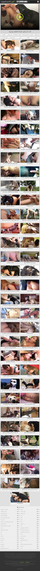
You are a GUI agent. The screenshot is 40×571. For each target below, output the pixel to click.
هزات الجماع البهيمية (32, 490)
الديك (21, 525)
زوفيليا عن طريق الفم (27, 405)
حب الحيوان (22, 193)
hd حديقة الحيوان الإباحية (24, 207)
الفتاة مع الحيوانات (23, 108)
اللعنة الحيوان (2, 122)
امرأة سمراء (12, 37)
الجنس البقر (2, 94)
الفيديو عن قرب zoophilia (34, 405)
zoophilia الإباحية (17, 34)
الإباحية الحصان (25, 94)
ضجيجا (2, 136)
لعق (4, 94)
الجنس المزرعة (5, 37)
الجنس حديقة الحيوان (3, 221)
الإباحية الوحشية (3, 523)
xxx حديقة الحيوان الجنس (24, 377)
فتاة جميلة (2, 540)
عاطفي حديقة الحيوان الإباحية (27, 34)
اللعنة (36, 37)
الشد (14, 504)
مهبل (21, 292)
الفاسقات (2, 546)
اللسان (31, 278)
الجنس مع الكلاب (26, 193)
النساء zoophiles (29, 221)
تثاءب (21, 548)
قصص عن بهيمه (30, 320)
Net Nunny (22, 562)
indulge (35, 108)
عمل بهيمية (22, 94)
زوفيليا (8, 193)
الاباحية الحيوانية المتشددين (11, 108)
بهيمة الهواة (37, 34)
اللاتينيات (3, 34)
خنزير (5, 122)
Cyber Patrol (27, 562)
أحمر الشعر (9, 34)
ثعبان (13, 504)
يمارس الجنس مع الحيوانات (4, 108)
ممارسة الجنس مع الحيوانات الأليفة (30, 108)
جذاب (9, 136)
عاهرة (9, 405)
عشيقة (30, 122)
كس (20, 37)
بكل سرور (2, 538)
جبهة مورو (34, 207)
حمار (21, 419)
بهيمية (28, 37)
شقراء (32, 136)
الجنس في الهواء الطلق (31, 94)
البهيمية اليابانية (2, 377)
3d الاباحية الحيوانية (5, 136)
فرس (10, 320)
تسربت (35, 377)
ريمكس (2, 292)
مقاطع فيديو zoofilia (24, 527)
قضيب (6, 462)
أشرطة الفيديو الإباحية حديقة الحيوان (7, 521)
